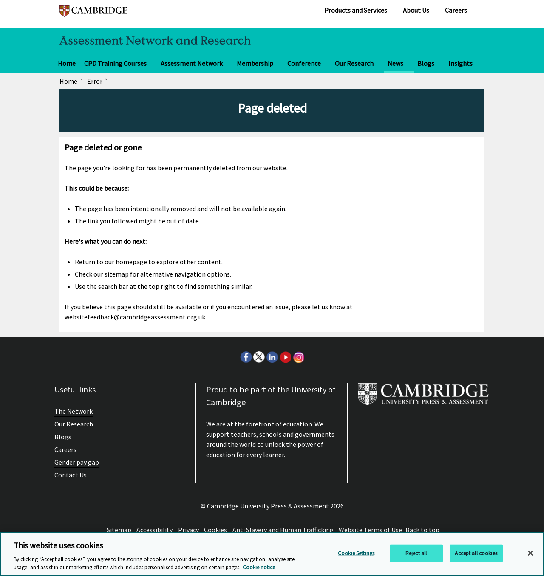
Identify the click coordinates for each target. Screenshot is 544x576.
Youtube (285, 357)
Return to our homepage (111, 261)
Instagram (298, 357)
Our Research (354, 63)
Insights (460, 63)
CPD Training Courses (115, 63)
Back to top (422, 529)
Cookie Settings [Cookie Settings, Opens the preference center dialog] (356, 553)
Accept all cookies (476, 553)
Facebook (246, 357)
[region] (272, 554)
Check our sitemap (102, 274)
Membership (255, 63)
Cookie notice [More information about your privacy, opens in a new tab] (259, 567)
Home (67, 63)
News (395, 63)
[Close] (530, 553)
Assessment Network (192, 63)
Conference (304, 63)
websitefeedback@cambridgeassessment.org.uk (135, 317)
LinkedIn (272, 357)
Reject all (416, 553)
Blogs (425, 63)
